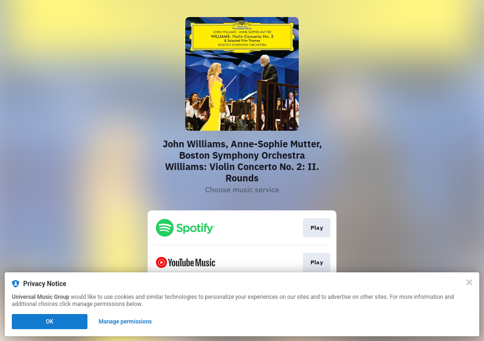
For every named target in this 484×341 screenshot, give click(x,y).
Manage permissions (125, 321)
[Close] (469, 282)
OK (49, 321)
